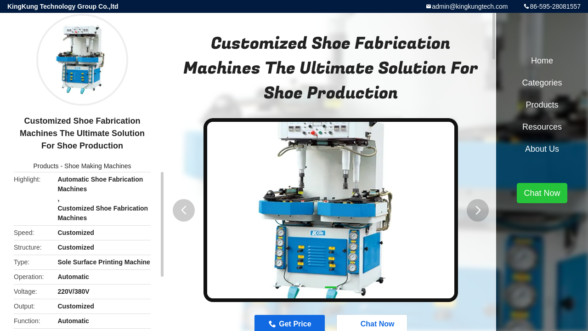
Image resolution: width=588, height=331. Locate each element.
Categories (542, 82)
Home (542, 60)
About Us (542, 149)
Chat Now (542, 193)
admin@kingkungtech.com (470, 6)
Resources (542, 126)
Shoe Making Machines (97, 166)
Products (45, 166)
